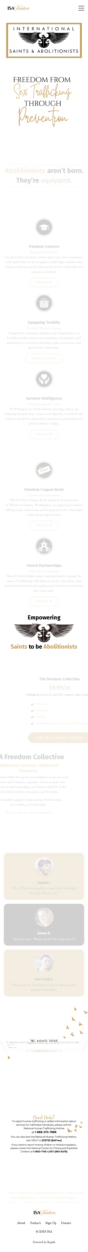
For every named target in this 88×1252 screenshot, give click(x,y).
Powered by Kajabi (44, 1242)
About (21, 1223)
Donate (66, 1223)
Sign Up (50, 1223)
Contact (35, 1223)
